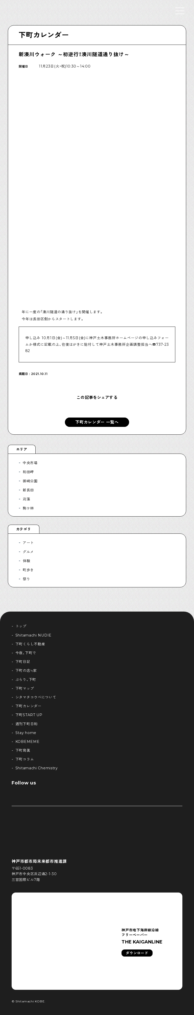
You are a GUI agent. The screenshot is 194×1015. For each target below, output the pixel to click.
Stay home (25, 733)
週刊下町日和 (26, 724)
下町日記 (22, 661)
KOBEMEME (27, 741)
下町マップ (24, 688)
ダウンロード (137, 953)
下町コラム (24, 759)
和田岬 (28, 472)
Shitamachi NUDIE (33, 635)
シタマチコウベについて (35, 697)
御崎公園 (30, 481)
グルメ (28, 552)
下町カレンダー (44, 35)
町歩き (28, 570)
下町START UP (28, 715)
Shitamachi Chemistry (36, 768)
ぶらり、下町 (25, 679)
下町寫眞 (22, 750)
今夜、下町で (25, 653)
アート (28, 543)
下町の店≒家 (26, 670)
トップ (21, 626)
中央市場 (30, 463)
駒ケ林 (28, 508)
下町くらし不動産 (30, 644)
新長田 (28, 490)
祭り (26, 579)
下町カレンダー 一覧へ (97, 422)
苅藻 (26, 499)
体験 (26, 561)
